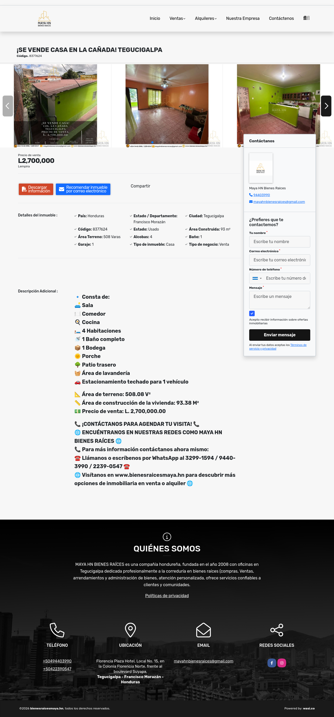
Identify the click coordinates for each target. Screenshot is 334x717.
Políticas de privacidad (167, 595)
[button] (152, 142)
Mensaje (256, 288)
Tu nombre (258, 233)
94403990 (261, 195)
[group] (55, 105)
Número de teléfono (265, 269)
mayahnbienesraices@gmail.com (279, 202)
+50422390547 (57, 669)
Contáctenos (281, 18)
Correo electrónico (264, 251)
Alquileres (204, 18)
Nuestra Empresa (243, 18)
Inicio (155, 18)
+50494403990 (57, 661)
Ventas (176, 18)
